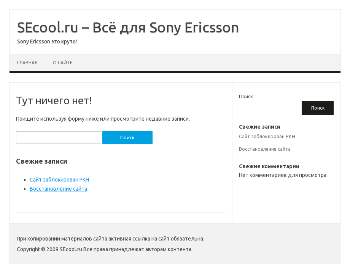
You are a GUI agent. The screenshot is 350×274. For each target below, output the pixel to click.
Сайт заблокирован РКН (59, 180)
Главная (27, 62)
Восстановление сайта (58, 189)
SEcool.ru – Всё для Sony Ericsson (128, 27)
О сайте (63, 62)
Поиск (246, 96)
